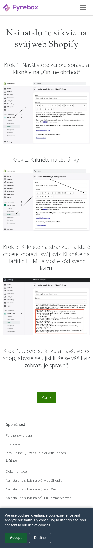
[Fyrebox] (21, 7)
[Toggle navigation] (83, 8)
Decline (40, 538)
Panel (46, 397)
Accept (16, 538)
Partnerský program (20, 435)
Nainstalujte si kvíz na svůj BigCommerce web (39, 498)
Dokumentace (16, 471)
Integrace (13, 444)
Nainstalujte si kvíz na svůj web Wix (31, 489)
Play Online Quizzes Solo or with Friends (36, 453)
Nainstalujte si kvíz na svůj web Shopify (34, 480)
